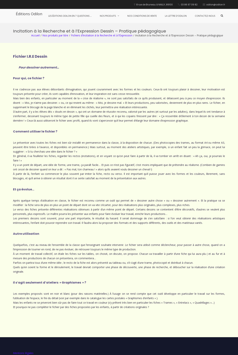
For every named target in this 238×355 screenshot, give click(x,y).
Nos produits (108, 15)
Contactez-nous (205, 15)
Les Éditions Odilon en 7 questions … (70, 15)
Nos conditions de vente (142, 15)
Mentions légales (23, 330)
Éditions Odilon (29, 13)
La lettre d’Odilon (176, 15)
